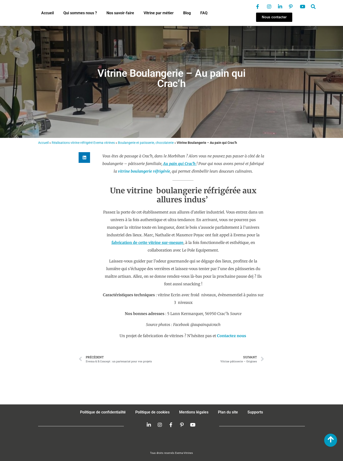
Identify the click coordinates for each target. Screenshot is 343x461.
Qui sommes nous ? (80, 13)
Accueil (47, 13)
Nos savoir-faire (120, 13)
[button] (84, 157)
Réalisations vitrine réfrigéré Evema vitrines (83, 143)
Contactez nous (231, 335)
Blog (187, 13)
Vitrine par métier (159, 13)
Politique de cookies (152, 412)
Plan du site (228, 412)
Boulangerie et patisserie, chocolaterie (146, 143)
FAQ (203, 13)
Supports (255, 412)
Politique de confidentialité (103, 412)
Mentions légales (193, 412)
